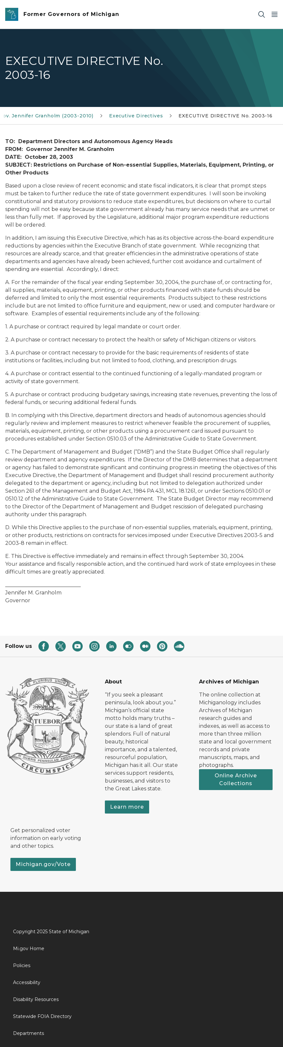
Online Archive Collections (236, 779)
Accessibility (26, 982)
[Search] (261, 14)
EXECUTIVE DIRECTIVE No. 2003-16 (225, 116)
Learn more (127, 807)
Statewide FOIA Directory (42, 1016)
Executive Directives (136, 116)
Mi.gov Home (28, 948)
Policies (21, 965)
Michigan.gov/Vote (43, 864)
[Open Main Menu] (274, 14)
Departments (28, 1033)
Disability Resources (36, 999)
